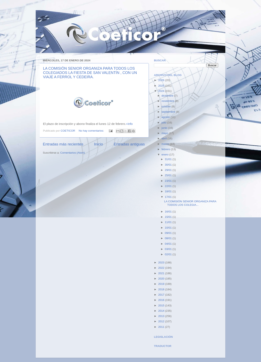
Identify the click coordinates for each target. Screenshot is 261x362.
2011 (161, 326)
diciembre (167, 95)
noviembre (168, 100)
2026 (161, 80)
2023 (161, 262)
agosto (165, 117)
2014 (161, 310)
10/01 (169, 227)
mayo (165, 133)
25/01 (169, 175)
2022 (161, 267)
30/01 (169, 164)
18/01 (169, 191)
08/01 (169, 238)
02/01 (169, 254)
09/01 (169, 232)
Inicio (98, 144)
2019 (161, 283)
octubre (166, 106)
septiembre (168, 111)
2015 (161, 305)
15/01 (169, 216)
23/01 (169, 180)
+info (129, 123)
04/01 (169, 243)
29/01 (169, 170)
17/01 (169, 196)
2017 (161, 294)
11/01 (169, 222)
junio (164, 127)
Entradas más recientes (63, 144)
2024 (161, 90)
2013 (161, 316)
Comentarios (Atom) (72, 152)
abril (164, 138)
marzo (165, 143)
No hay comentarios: (92, 130)
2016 (161, 299)
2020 (161, 278)
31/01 (169, 159)
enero (165, 154)
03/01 (169, 249)
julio (164, 122)
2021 (161, 273)
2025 (161, 85)
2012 (161, 321)
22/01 (169, 186)
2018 (161, 289)
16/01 (169, 211)
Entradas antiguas (129, 144)
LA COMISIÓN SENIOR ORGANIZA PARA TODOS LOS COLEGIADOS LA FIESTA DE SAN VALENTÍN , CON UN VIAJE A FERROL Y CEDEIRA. (90, 72)
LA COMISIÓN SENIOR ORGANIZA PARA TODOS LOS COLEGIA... (190, 203)
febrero (166, 149)
